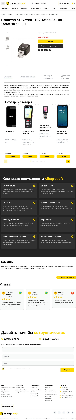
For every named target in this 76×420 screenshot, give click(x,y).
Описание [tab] (8, 77)
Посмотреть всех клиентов (66, 277)
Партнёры (48, 398)
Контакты (63, 385)
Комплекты (34, 387)
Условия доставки (50, 392)
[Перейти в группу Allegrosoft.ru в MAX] (59, 412)
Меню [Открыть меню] (3, 3)
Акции (73, 8)
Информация (49, 385)
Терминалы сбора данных (36, 390)
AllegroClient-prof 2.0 (22, 392)
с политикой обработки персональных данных (20, 368)
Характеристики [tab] (28, 77)
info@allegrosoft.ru (50, 339)
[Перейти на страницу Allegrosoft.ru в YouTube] (68, 412)
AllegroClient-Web (21, 389)
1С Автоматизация (6, 396)
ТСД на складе (5, 394)
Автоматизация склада (8, 387)
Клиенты (46, 8)
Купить (50, 41)
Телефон (6, 356)
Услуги (14, 8)
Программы (23, 8)
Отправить (67, 370)
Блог (54, 8)
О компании (4, 8)
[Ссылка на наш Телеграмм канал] (32, 3)
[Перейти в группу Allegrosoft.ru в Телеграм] (55, 412)
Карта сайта (48, 400)
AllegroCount (5, 392)
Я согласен (17, 368)
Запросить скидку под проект (50, 46)
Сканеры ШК (34, 396)
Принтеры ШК (35, 393)
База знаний (63, 8)
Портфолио (4, 389)
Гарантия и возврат (51, 394)
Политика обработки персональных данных (65, 418)
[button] (7, 33)
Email (5, 363)
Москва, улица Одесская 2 (32, 344)
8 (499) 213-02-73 (40, 3)
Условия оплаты (50, 389)
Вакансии (48, 396)
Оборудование (35, 8)
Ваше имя (6, 349)
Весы (32, 398)
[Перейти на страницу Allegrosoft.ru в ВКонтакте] (64, 412)
